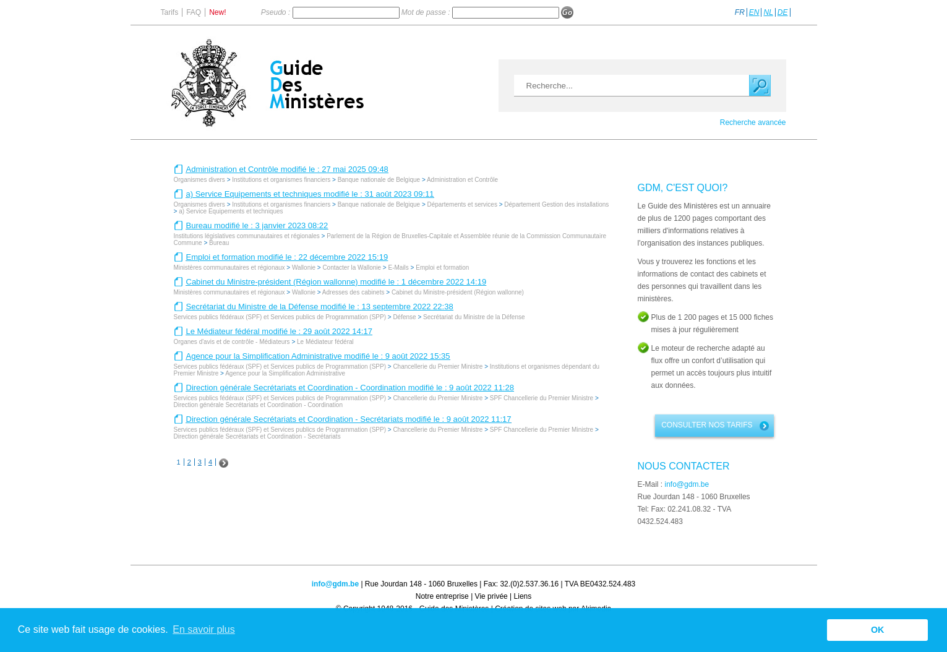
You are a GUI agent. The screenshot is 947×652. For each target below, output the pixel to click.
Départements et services (462, 204)
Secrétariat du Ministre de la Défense (474, 317)
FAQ (193, 12)
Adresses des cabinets (353, 292)
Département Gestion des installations (556, 204)
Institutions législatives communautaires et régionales (247, 236)
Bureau (219, 242)
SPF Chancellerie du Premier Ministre (541, 398)
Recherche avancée (753, 122)
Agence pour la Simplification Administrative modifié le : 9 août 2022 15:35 (318, 356)
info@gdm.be (687, 484)
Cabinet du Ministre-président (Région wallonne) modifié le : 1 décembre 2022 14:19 (336, 281)
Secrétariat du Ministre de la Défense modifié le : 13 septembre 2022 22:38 (319, 306)
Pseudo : (277, 12)
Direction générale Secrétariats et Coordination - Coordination (258, 404)
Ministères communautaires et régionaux (229, 267)
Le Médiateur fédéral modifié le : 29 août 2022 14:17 (279, 331)
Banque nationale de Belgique (380, 179)
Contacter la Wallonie (351, 267)
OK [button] (878, 630)
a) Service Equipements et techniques (231, 211)
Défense (404, 317)
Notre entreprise (442, 596)
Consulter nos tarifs (706, 425)
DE (783, 12)
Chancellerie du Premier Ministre (437, 366)
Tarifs (170, 12)
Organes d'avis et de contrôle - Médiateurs (232, 341)
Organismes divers (199, 179)
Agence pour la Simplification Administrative (285, 373)
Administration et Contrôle (462, 179)
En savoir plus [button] (204, 629)
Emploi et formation (442, 267)
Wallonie (303, 267)
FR (740, 12)
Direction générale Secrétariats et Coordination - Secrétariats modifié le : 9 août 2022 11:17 (349, 419)
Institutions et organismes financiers (281, 179)
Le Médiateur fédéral (325, 341)
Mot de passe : (426, 12)
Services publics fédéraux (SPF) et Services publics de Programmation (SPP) (280, 317)
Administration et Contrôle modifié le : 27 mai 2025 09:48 (287, 169)
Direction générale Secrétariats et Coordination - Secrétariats (257, 436)
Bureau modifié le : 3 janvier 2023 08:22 (257, 225)
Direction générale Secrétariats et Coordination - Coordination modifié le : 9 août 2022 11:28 (350, 387)
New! (217, 12)
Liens (523, 596)
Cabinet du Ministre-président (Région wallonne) (458, 292)
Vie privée (491, 596)
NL (768, 12)
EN (754, 12)
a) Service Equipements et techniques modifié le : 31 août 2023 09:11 (310, 194)
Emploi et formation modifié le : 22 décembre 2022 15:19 (287, 257)
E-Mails (398, 267)
